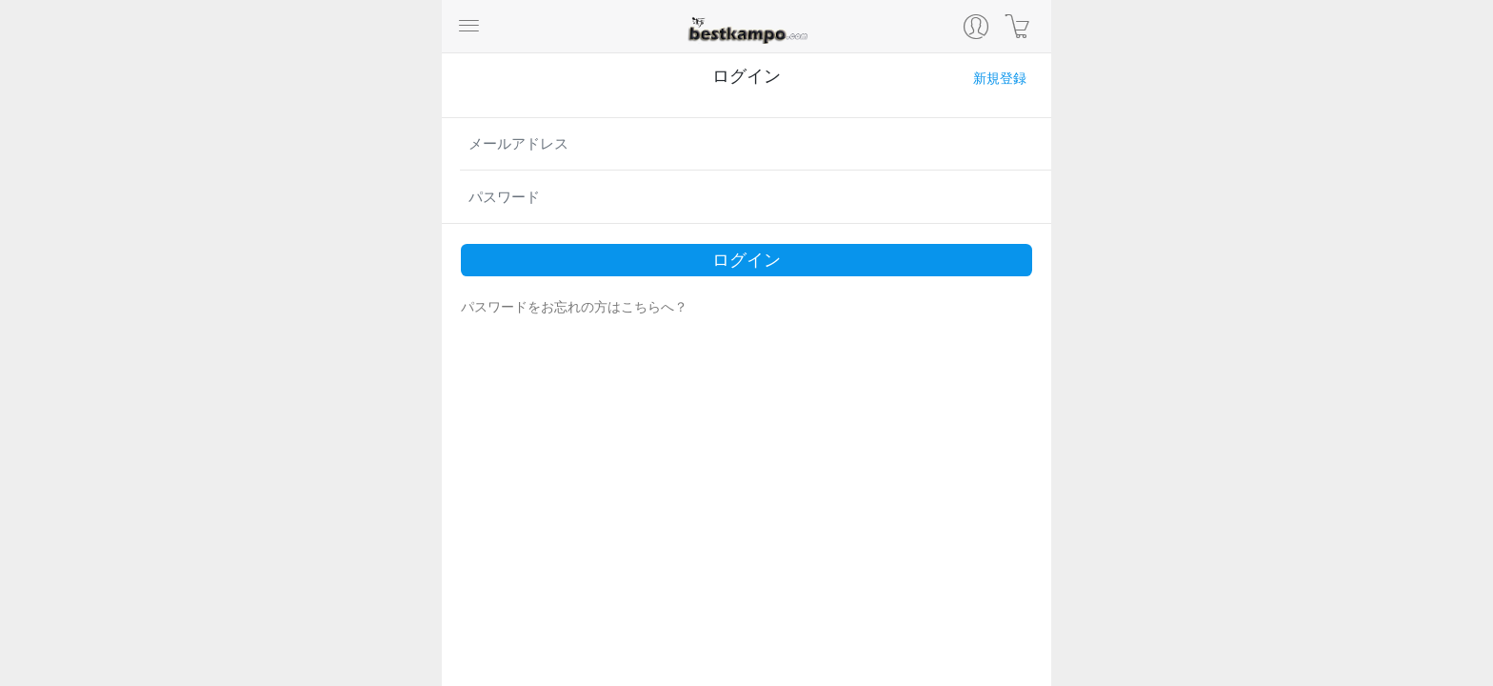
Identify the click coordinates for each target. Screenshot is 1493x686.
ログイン (746, 260)
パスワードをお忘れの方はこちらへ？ (574, 306)
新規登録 (999, 78)
